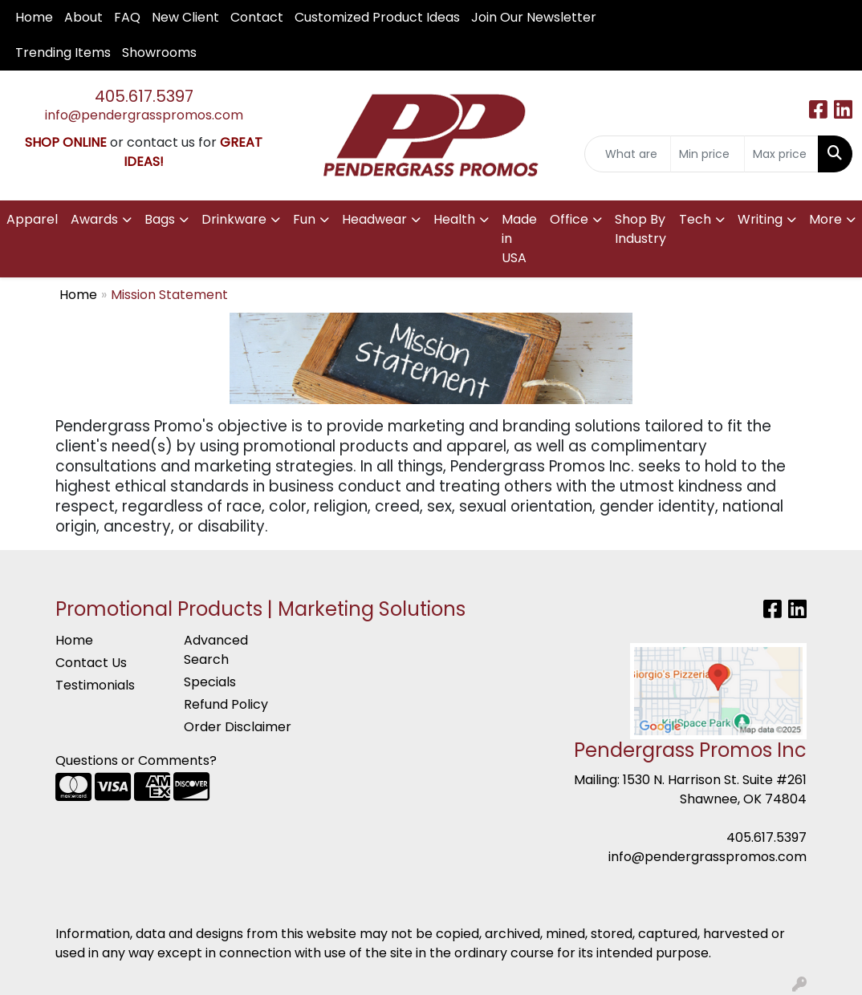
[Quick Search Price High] (781, 153)
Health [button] (454, 219)
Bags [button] (159, 219)
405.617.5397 (144, 96)
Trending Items (63, 52)
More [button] (825, 219)
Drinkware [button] (233, 219)
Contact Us (91, 662)
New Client (185, 17)
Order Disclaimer (237, 727)
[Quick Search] (627, 153)
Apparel (32, 219)
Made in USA (519, 238)
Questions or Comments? (136, 760)
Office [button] (569, 219)
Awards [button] (94, 219)
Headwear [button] (374, 219)
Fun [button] (304, 219)
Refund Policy (226, 704)
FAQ (127, 17)
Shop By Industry (640, 229)
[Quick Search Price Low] (707, 153)
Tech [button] (695, 219)
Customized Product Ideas (377, 17)
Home (34, 17)
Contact (256, 17)
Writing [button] (760, 219)
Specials (210, 682)
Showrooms (159, 52)
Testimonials (95, 685)
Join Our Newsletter (533, 17)
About (83, 17)
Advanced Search (216, 650)
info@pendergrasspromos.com (144, 115)
